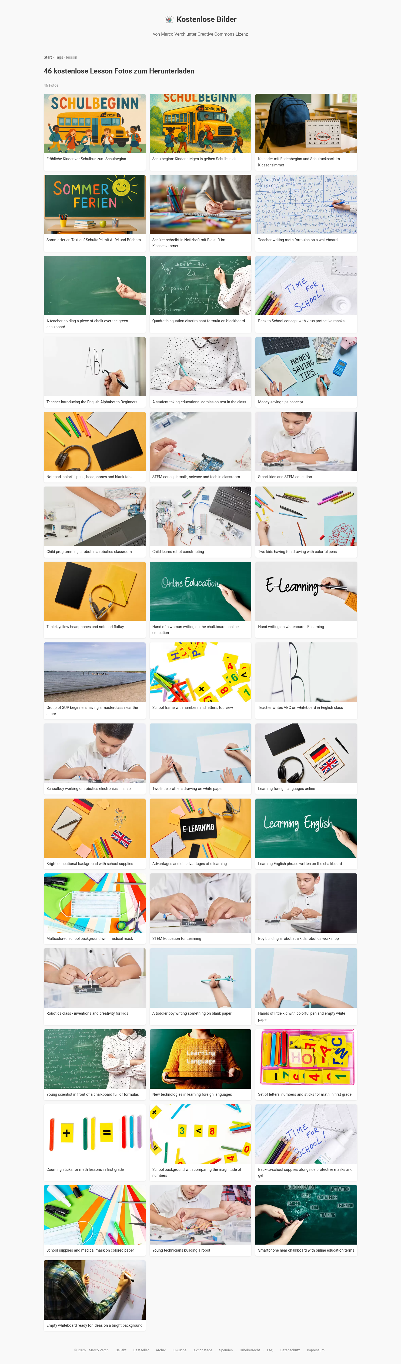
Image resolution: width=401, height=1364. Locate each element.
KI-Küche (179, 1350)
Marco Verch (99, 1350)
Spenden (226, 1350)
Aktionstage (202, 1350)
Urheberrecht (250, 1350)
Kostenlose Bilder (200, 19)
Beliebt (121, 1350)
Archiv (161, 1350)
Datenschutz (290, 1350)
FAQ (270, 1350)
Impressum (316, 1350)
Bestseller (141, 1350)
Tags (59, 57)
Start (48, 57)
